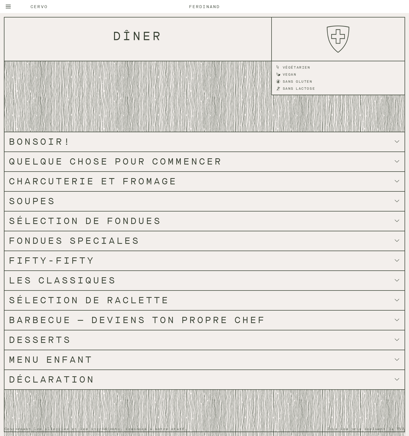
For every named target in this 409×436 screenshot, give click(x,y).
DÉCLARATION (52, 379)
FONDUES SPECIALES (74, 241)
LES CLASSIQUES (63, 280)
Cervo (39, 6)
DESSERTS (40, 340)
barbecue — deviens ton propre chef (137, 320)
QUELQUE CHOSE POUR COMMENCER (115, 161)
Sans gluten (297, 81)
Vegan (290, 74)
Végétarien (296, 67)
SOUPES (32, 201)
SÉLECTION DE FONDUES (85, 221)
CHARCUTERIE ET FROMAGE (93, 181)
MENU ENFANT (51, 360)
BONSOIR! (40, 142)
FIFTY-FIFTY (52, 261)
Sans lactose (299, 88)
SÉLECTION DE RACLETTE (89, 300)
